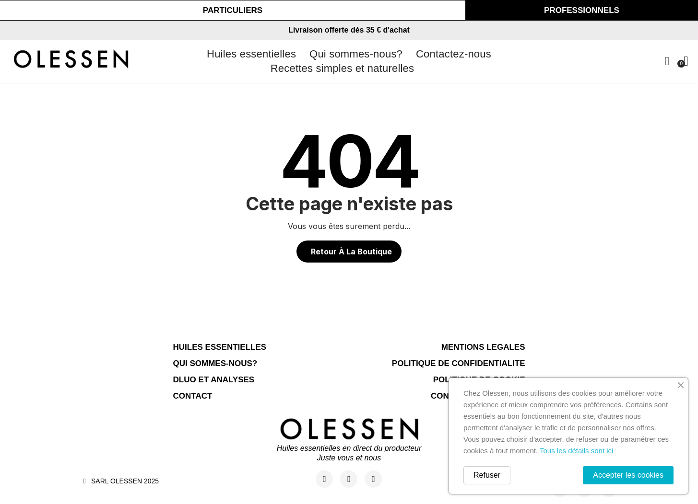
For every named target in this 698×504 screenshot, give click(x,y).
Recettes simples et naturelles (342, 68)
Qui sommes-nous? (355, 54)
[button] (232, 10)
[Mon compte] (667, 61)
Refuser (486, 475)
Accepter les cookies (628, 475)
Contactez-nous (453, 54)
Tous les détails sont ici (576, 451)
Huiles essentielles (251, 54)
